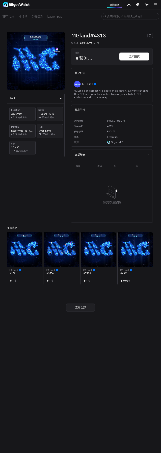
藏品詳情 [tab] (112, 109)
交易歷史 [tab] (112, 154)
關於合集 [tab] (112, 72)
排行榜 (22, 16)
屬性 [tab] (36, 98)
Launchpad (54, 16)
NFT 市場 (8, 16)
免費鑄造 (37, 16)
